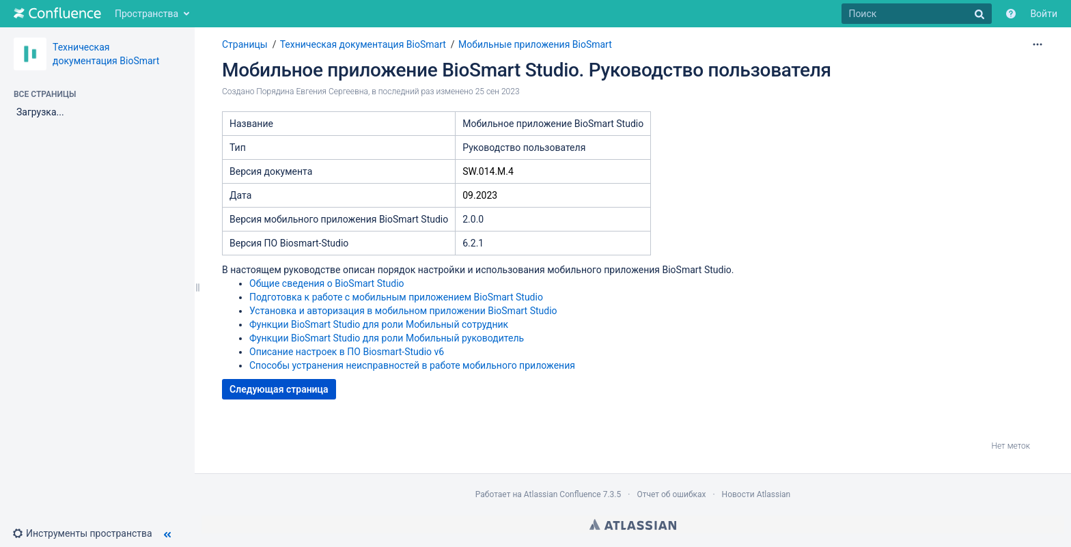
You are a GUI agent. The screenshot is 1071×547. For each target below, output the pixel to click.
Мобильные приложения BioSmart (535, 44)
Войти (1043, 13)
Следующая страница (279, 389)
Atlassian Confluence (562, 494)
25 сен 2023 (497, 91)
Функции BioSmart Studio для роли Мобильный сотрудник (378, 324)
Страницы (245, 44)
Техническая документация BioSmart (363, 44)
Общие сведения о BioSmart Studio (326, 283)
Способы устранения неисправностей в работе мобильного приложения (412, 365)
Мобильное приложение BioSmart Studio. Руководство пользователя (526, 70)
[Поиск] (917, 13)
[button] (88, 533)
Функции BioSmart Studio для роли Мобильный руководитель (386, 338)
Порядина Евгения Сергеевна (312, 91)
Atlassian (632, 524)
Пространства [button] (146, 13)
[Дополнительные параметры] (1038, 44)
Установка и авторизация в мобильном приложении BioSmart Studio (403, 310)
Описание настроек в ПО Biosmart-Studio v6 (346, 351)
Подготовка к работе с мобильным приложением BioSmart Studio (396, 297)
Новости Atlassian (756, 494)
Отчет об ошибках (671, 494)
